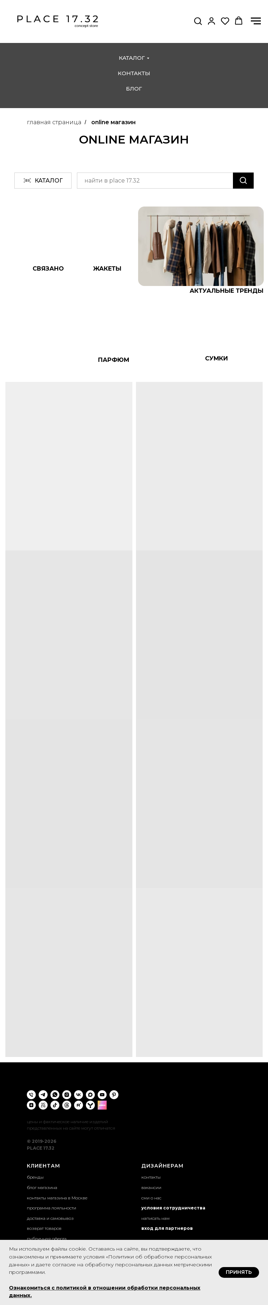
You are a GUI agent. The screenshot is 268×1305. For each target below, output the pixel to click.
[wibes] (102, 1105)
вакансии (151, 1187)
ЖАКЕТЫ (107, 268)
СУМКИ (216, 358)
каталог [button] (132, 57)
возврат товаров (44, 1228)
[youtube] (102, 1094)
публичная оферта (47, 1238)
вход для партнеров (167, 1228)
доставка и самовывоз (50, 1218)
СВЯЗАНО (48, 268)
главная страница (54, 122)
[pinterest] (113, 1094)
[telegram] (43, 1094)
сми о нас (151, 1197)
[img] (201, 246)
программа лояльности (51, 1208)
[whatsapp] (54, 1094)
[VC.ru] (43, 1105)
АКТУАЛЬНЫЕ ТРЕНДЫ (226, 290)
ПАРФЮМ (113, 359)
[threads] (66, 1105)
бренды (35, 1177)
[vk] (78, 1094)
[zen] (31, 1105)
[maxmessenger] (90, 1094)
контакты (134, 73)
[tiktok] (54, 1105)
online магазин (113, 122)
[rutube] (78, 1105)
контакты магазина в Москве (57, 1197)
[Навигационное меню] (256, 21)
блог (134, 88)
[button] (198, 20)
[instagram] (66, 1094)
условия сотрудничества (173, 1208)
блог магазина (42, 1187)
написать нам (155, 1218)
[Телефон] (31, 1094)
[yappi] (90, 1105)
